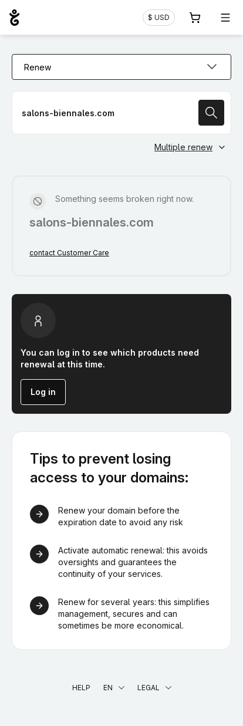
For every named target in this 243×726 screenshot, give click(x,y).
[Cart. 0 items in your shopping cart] (194, 17)
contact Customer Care (69, 252)
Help (81, 687)
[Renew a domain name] (121, 112)
